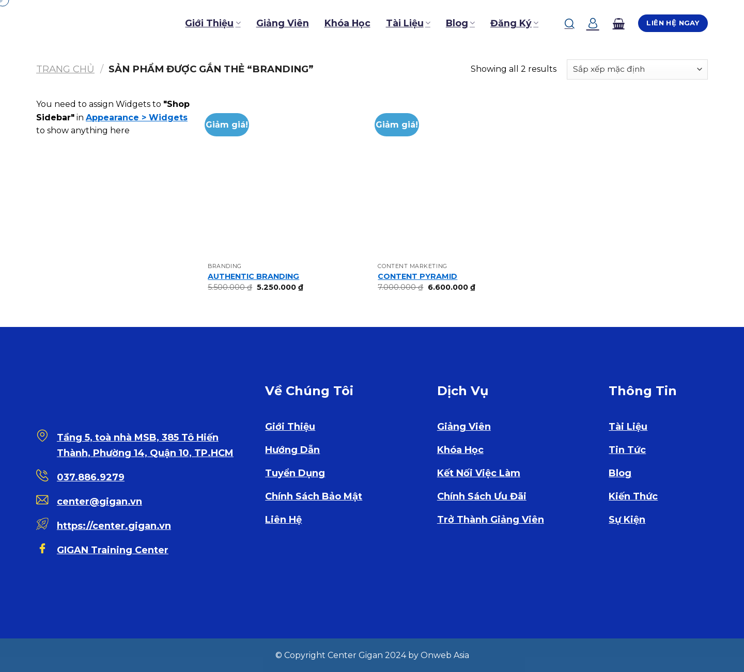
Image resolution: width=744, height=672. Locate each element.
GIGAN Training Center (112, 550)
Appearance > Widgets (137, 117)
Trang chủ (65, 69)
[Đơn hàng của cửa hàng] (637, 69)
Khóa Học (347, 23)
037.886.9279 (91, 477)
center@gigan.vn (99, 501)
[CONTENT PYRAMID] (458, 178)
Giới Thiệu (212, 23)
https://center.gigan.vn (114, 526)
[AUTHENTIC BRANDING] (288, 178)
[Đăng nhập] (592, 23)
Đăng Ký (514, 23)
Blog (460, 23)
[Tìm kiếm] (570, 23)
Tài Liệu (408, 23)
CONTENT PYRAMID (417, 276)
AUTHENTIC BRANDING (253, 276)
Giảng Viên (282, 23)
